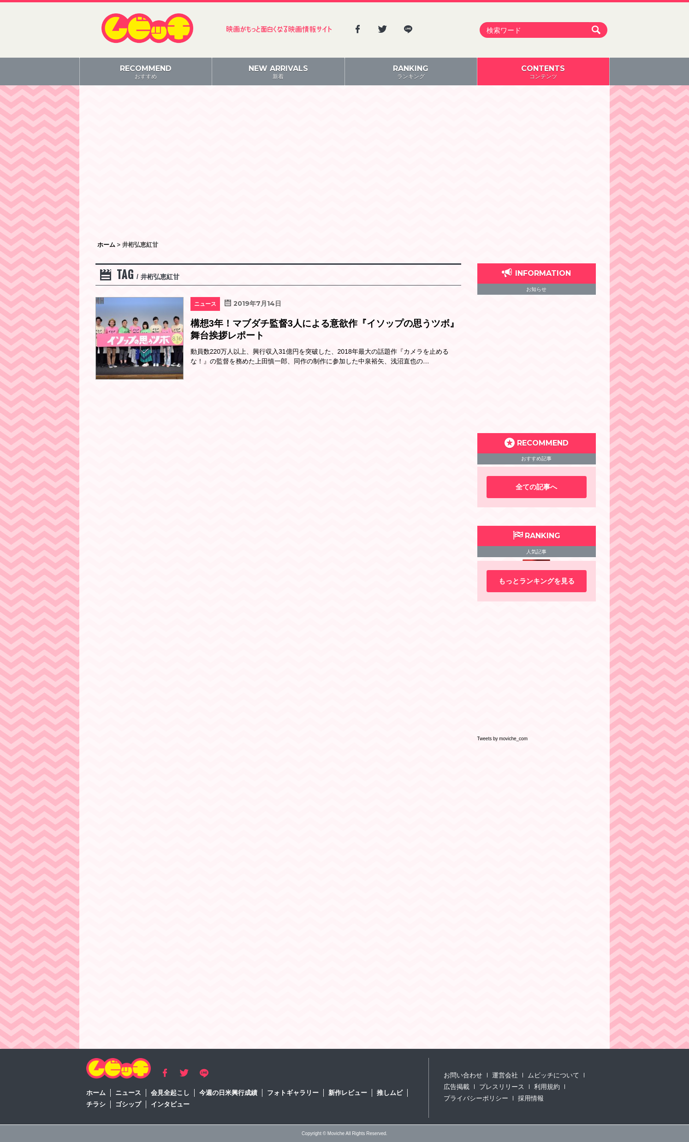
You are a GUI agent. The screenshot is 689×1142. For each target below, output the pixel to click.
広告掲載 (456, 1086)
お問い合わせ (463, 1075)
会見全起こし (170, 1092)
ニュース (128, 1092)
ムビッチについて (553, 1075)
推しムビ (390, 1092)
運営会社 (505, 1075)
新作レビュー (347, 1092)
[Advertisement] (344, 163)
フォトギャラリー (293, 1092)
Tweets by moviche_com (502, 738)
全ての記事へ (536, 487)
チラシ (96, 1104)
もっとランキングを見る (537, 581)
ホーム (96, 1092)
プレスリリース (501, 1086)
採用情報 (531, 1098)
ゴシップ (128, 1104)
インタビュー (170, 1104)
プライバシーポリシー (476, 1098)
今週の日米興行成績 (228, 1092)
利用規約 (547, 1086)
